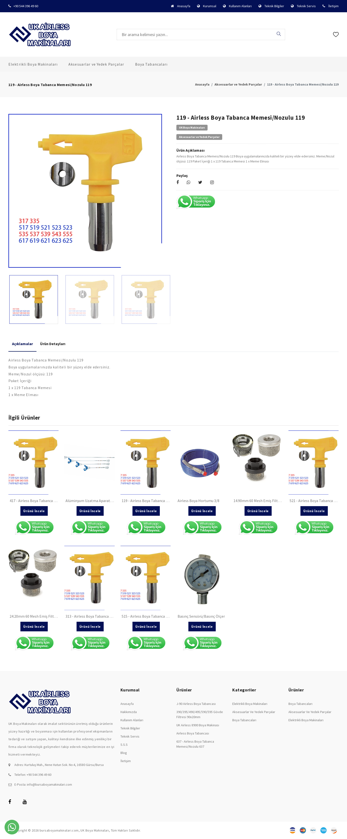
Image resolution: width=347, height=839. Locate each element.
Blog (123, 753)
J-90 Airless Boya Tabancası (196, 704)
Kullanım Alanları (240, 6)
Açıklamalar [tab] (22, 343)
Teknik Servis (306, 6)
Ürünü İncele (34, 511)
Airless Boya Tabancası (192, 733)
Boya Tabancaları (151, 64)
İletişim (333, 6)
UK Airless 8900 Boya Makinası (197, 725)
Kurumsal (209, 6)
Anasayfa (183, 6)
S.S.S (124, 744)
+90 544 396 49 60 (25, 6)
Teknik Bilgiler (274, 6)
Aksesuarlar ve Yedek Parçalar (96, 64)
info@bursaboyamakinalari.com (49, 784)
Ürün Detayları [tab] (52, 343)
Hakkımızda (128, 712)
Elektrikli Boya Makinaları (33, 64)
